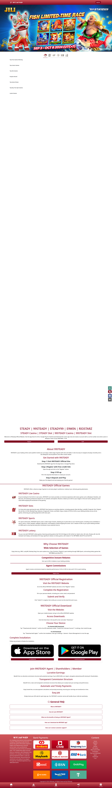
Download (95, 756)
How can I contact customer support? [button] (56, 728)
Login (82, 441)
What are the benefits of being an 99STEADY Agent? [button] (56, 717)
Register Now (56, 573)
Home (95, 741)
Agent (95, 755)
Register (98, 2)
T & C (95, 758)
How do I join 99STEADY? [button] (56, 712)
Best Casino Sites (95, 750)
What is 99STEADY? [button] (56, 706)
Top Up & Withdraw (95, 753)
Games (95, 746)
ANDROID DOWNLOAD (80, 659)
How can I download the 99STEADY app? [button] (56, 722)
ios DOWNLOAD (32, 659)
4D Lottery (95, 748)
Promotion (95, 751)
